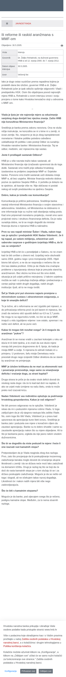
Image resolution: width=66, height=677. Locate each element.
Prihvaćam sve (28, 671)
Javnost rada (23, 23)
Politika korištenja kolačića (17, 646)
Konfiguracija (11, 671)
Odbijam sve (45, 671)
